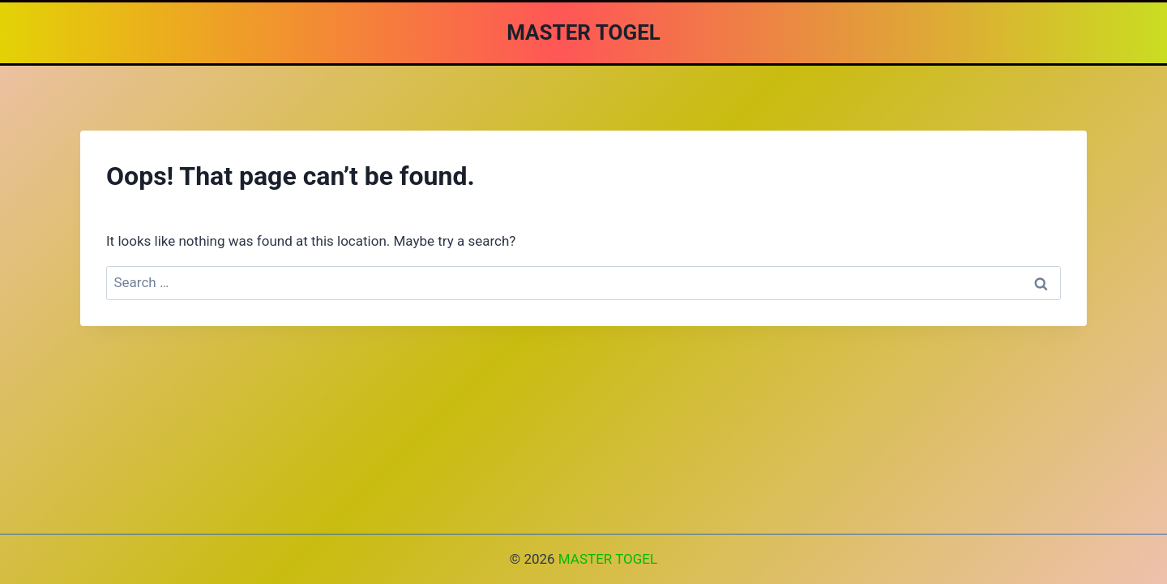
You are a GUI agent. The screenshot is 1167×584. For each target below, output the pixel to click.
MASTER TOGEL (607, 559)
